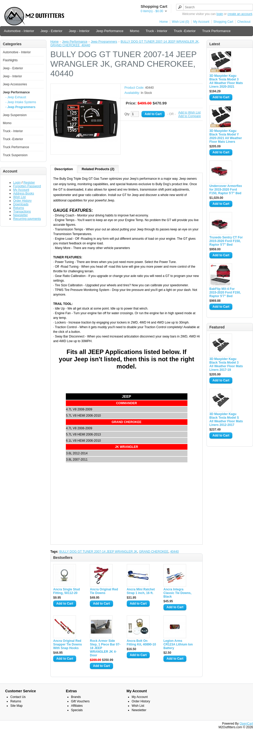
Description (63, 169)
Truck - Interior (156, 31)
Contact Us (18, 697)
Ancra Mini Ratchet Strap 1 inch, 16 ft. (141, 591)
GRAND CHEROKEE (153, 551)
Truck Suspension (15, 155)
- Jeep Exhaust (15, 97)
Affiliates (77, 706)
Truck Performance (216, 31)
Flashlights (10, 60)
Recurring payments (27, 219)
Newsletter (20, 215)
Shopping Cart (223, 22)
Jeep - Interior (79, 31)
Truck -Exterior (185, 31)
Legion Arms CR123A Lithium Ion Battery (178, 644)
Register (29, 182)
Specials (77, 710)
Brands (76, 697)
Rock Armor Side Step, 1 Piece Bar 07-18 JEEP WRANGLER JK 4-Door (105, 648)
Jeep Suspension (15, 115)
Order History (22, 200)
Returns (18, 208)
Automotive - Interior (19, 31)
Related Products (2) (98, 169)
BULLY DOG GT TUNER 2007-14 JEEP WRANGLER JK (98, 551)
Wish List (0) (180, 22)
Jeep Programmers (104, 41)
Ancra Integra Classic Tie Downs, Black (177, 593)
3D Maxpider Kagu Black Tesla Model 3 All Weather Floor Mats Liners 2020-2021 (226, 81)
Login (17, 182)
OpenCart (246, 723)
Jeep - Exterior (51, 31)
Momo (134, 31)
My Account (201, 22)
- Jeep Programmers (20, 107)
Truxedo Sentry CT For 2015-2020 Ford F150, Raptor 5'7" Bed (226, 241)
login (220, 14)
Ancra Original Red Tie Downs (104, 591)
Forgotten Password (27, 186)
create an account (239, 14)
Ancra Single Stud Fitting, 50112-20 (66, 591)
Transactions (22, 211)
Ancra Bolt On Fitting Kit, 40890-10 (141, 642)
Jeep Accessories (15, 84)
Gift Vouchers (80, 701)
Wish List (19, 197)
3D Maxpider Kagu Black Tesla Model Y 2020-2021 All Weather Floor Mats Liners (225, 136)
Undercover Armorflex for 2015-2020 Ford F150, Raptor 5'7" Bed (225, 189)
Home (164, 22)
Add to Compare (189, 116)
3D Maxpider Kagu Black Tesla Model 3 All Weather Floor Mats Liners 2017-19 (226, 364)
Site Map (16, 706)
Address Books (23, 193)
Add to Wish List (189, 112)
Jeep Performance (109, 31)
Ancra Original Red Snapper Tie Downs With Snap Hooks (67, 644)
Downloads (20, 204)
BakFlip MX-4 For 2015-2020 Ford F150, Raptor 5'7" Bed (225, 292)
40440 (174, 551)
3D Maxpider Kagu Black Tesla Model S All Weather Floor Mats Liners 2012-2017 (226, 419)
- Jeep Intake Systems (20, 102)
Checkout (243, 22)
